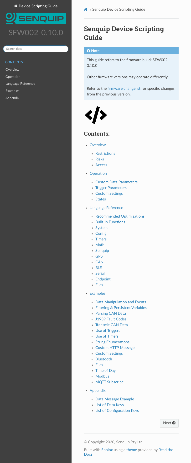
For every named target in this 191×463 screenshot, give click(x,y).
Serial (100, 273)
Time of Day (105, 371)
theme (131, 450)
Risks (99, 159)
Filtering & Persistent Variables (121, 308)
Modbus (102, 376)
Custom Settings (109, 193)
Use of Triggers (107, 331)
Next (169, 423)
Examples (12, 91)
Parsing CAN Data (110, 313)
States (100, 199)
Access (101, 165)
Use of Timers (107, 336)
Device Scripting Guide (36, 15)
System (101, 228)
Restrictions (105, 153)
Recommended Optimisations (120, 216)
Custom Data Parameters (116, 182)
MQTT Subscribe (109, 382)
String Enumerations (112, 342)
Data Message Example (114, 399)
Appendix (12, 98)
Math (99, 245)
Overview (12, 69)
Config (100, 233)
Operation (13, 77)
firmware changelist (124, 88)
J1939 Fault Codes (110, 319)
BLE (98, 268)
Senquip (102, 251)
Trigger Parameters (111, 188)
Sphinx (107, 450)
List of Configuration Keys (117, 411)
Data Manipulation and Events (120, 302)
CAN (99, 262)
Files (99, 285)
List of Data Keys (109, 405)
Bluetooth (103, 359)
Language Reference (20, 83)
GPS (99, 256)
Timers (101, 239)
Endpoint (103, 279)
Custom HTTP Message (114, 348)
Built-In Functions (110, 222)
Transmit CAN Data (111, 325)
